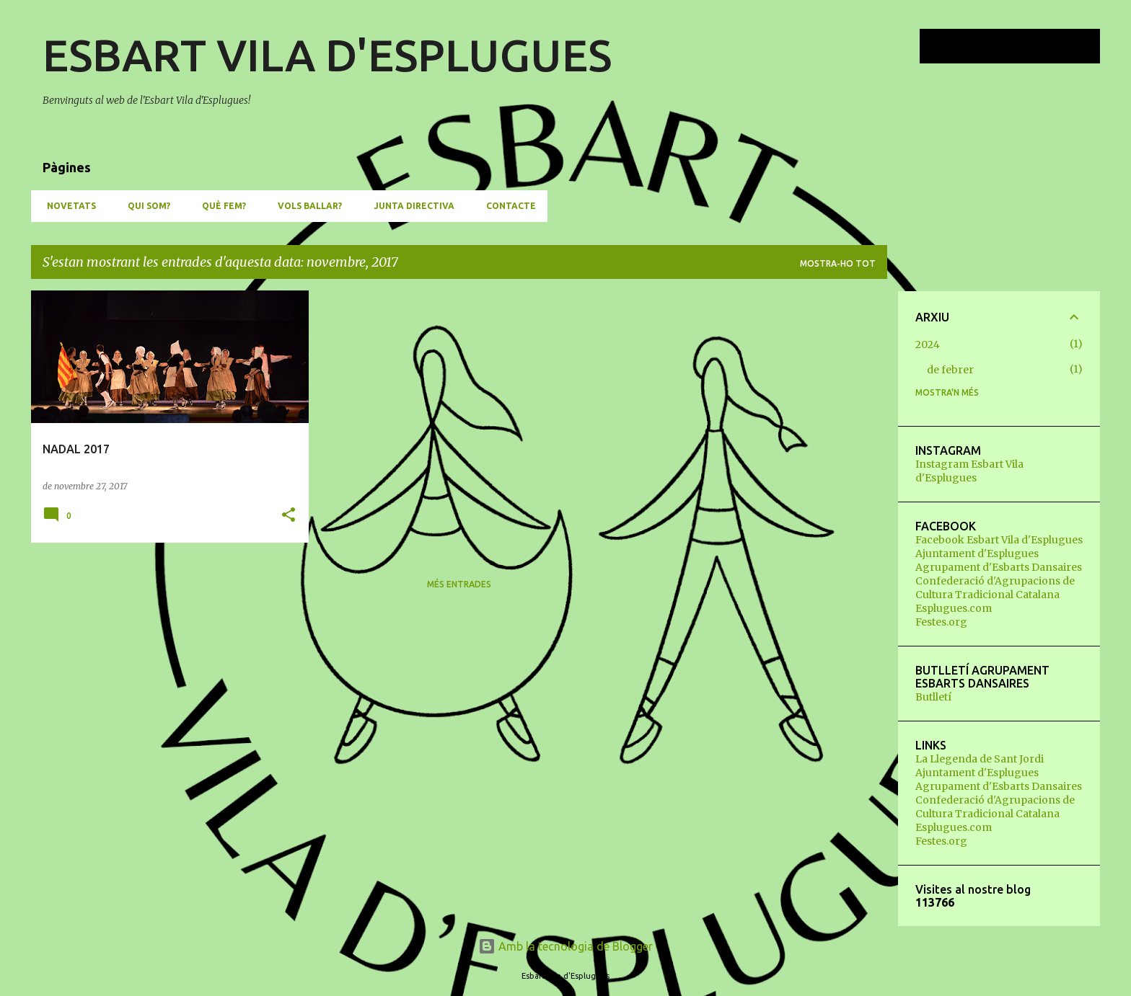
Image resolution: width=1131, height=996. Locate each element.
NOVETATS (67, 205)
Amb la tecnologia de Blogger (565, 946)
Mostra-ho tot (838, 263)
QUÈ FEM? (220, 205)
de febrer (950, 369)
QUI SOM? (144, 205)
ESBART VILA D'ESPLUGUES (327, 55)
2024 (927, 344)
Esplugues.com (953, 608)
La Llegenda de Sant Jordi (979, 758)
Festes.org (941, 621)
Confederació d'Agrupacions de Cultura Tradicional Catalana (995, 587)
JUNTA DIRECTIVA (409, 205)
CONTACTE (507, 205)
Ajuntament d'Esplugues (977, 553)
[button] (288, 515)
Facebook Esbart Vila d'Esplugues (999, 539)
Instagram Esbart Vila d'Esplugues (969, 471)
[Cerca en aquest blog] (1024, 46)
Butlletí (933, 696)
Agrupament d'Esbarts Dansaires (998, 567)
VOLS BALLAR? (305, 205)
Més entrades (459, 584)
